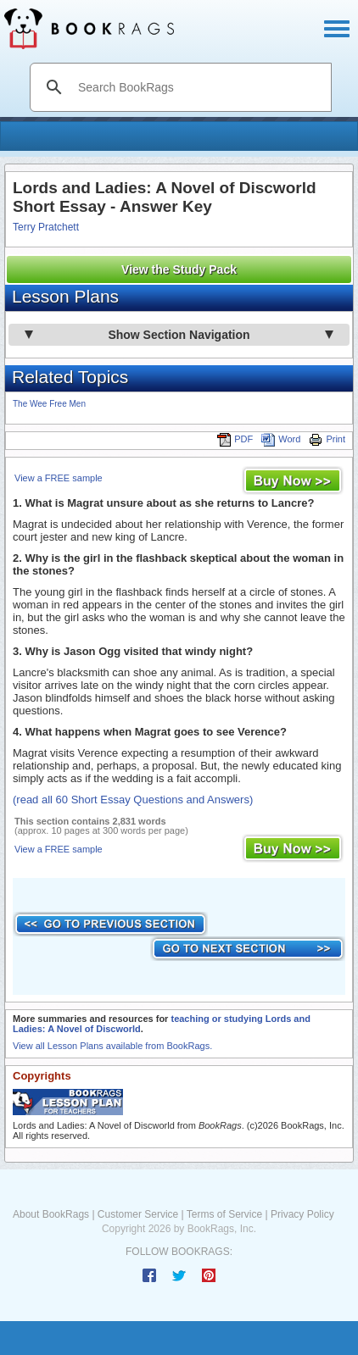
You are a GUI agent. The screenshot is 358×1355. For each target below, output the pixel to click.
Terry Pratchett (46, 227)
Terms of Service (224, 1214)
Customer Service (138, 1214)
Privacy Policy (302, 1214)
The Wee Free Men (49, 403)
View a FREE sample (58, 478)
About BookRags (51, 1214)
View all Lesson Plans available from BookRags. (112, 1046)
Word (280, 439)
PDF (235, 439)
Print (327, 439)
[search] (198, 87)
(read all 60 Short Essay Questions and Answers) (133, 799)
